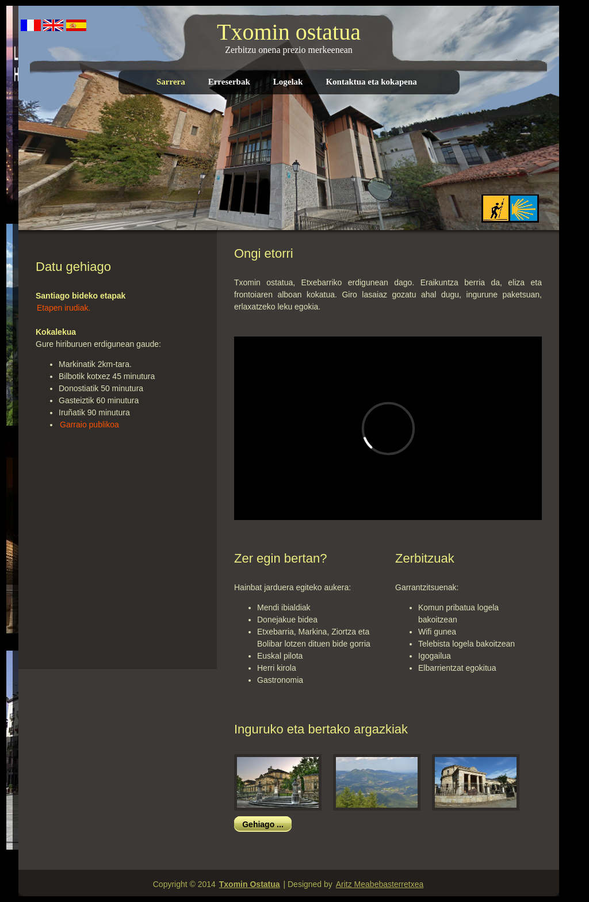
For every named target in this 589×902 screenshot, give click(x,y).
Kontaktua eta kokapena (371, 81)
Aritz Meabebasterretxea (380, 884)
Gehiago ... (263, 824)
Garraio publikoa (89, 424)
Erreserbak (229, 81)
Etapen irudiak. (63, 307)
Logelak (288, 81)
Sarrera (170, 81)
